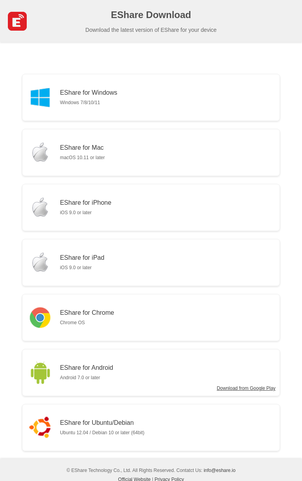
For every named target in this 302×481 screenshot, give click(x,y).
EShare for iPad (82, 262)
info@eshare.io (220, 470)
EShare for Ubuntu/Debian (102, 427)
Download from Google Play (246, 388)
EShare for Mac (82, 152)
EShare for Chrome (87, 317)
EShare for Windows (88, 97)
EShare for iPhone (85, 207)
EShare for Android (86, 372)
